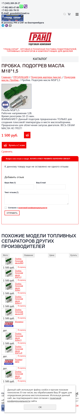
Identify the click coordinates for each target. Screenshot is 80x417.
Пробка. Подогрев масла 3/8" (19, 311)
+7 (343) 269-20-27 (10, 3)
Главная (6, 77)
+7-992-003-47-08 (10, 7)
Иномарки (19, 322)
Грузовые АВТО (18, 360)
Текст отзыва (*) (11, 192)
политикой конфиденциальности (32, 208)
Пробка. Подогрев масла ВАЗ (19, 261)
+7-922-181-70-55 (10, 10)
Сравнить (6, 151)
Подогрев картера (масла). (46, 77)
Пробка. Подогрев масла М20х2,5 (19, 336)
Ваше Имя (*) (10, 183)
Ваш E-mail (41, 183)
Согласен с (27, 208)
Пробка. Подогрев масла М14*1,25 (19, 349)
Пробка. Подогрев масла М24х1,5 (19, 300)
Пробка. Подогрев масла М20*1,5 (19, 374)
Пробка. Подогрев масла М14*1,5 (19, 274)
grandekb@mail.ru (19, 13)
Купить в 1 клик (17, 145)
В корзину (27, 135)
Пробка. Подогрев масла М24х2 (19, 287)
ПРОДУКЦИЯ (20, 77)
